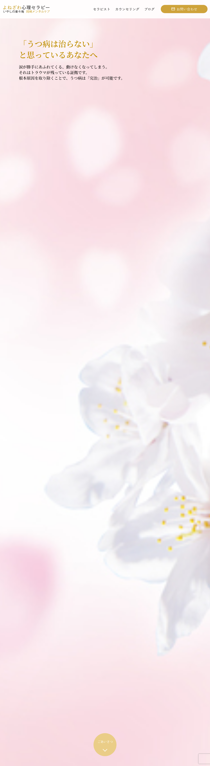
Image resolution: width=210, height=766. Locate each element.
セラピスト (101, 9)
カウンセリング (127, 9)
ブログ (149, 9)
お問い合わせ (187, 9)
